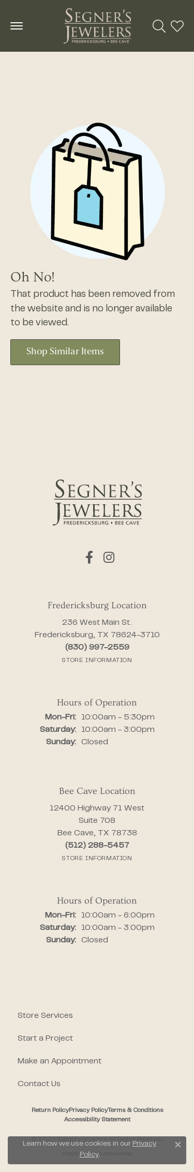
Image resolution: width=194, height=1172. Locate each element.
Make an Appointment (59, 1061)
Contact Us (39, 1084)
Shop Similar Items (65, 352)
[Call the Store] (97, 647)
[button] (159, 26)
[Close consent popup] (178, 1144)
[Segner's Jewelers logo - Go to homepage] (97, 26)
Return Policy (50, 1110)
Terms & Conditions (135, 1110)
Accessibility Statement (97, 1119)
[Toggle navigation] (16, 26)
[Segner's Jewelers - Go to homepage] (97, 502)
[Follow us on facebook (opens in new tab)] (89, 557)
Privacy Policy (88, 1110)
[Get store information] (97, 660)
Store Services (45, 1015)
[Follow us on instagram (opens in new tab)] (108, 557)
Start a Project (45, 1038)
